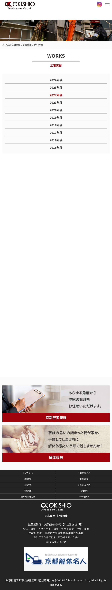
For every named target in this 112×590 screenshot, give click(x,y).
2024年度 (56, 80)
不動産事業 (84, 479)
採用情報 (27, 490)
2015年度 (56, 147)
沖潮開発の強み (84, 473)
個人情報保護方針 (28, 496)
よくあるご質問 (84, 484)
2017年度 (56, 132)
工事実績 (27, 479)
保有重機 (27, 484)
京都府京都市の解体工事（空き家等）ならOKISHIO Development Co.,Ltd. (51, 580)
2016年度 (56, 140)
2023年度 (56, 87)
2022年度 (56, 95)
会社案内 (84, 490)
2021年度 (56, 102)
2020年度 (56, 110)
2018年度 (56, 125)
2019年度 (56, 117)
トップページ (28, 473)
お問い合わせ (84, 496)
